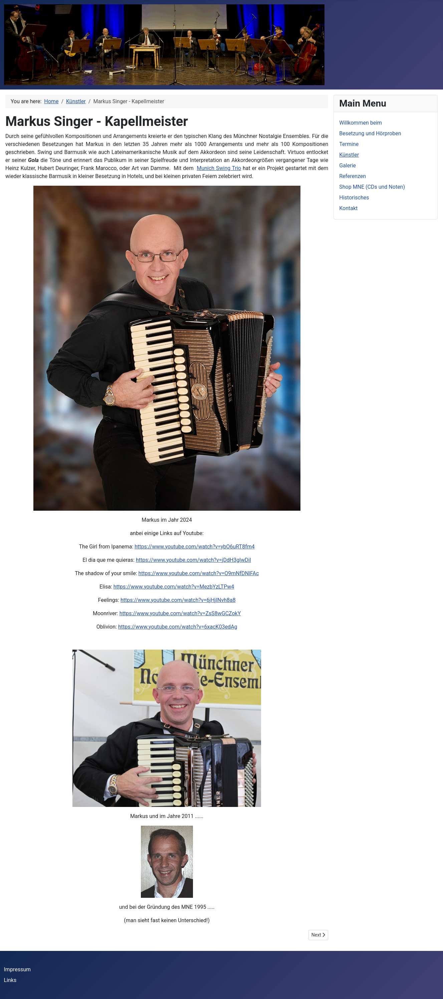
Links (10, 980)
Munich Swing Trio (219, 168)
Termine (349, 144)
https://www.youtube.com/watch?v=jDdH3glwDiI (193, 560)
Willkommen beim (360, 123)
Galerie (347, 165)
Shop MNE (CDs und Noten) (372, 187)
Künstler (349, 155)
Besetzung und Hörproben (370, 133)
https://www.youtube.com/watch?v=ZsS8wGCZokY (180, 613)
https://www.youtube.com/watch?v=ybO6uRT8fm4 (194, 546)
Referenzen (352, 176)
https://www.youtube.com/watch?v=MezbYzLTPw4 (174, 587)
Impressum (17, 969)
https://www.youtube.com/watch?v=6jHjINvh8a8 (178, 600)
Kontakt (348, 208)
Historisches (354, 197)
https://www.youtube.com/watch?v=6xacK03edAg (177, 627)
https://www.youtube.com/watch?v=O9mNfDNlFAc (199, 573)
